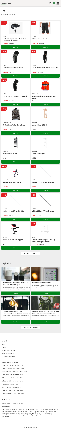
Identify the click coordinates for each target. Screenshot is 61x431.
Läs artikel (16, 293)
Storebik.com (6, 3)
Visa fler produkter (30, 253)
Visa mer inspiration (30, 327)
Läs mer (15, 47)
